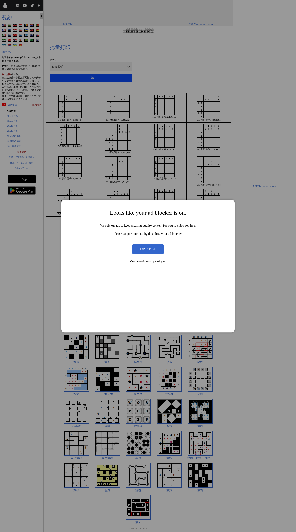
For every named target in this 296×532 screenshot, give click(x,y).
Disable (148, 249)
